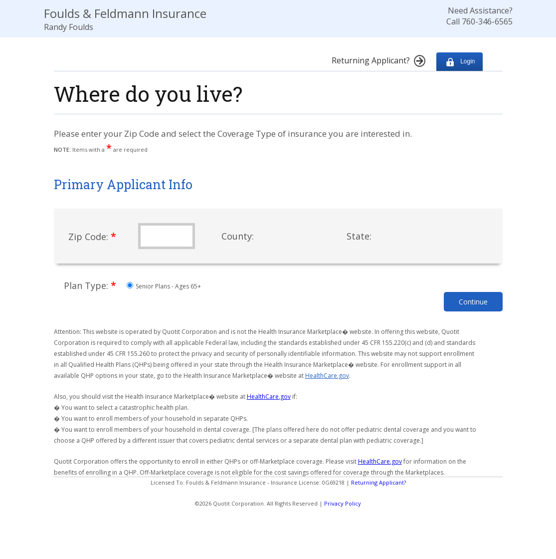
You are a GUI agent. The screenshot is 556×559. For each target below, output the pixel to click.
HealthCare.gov (327, 375)
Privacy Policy (342, 503)
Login (459, 61)
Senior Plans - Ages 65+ (164, 286)
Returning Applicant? (378, 482)
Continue (473, 301)
